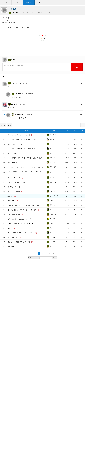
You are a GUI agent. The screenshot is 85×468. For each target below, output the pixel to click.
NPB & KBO (12, 246)
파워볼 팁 (12, 228)
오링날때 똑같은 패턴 (15, 214)
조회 (74, 131)
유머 (5, 2)
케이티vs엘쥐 (13, 201)
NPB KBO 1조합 (13, 153)
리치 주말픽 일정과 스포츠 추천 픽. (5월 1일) (23, 210)
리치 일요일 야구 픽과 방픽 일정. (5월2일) (22, 233)
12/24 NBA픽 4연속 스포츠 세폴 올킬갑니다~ (21, 219)
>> (64, 253)
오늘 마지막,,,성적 (14, 162)
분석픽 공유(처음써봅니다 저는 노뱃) (20, 135)
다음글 (9, 125)
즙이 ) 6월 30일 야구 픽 (16, 144)
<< (20, 253)
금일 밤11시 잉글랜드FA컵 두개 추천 (20, 242)
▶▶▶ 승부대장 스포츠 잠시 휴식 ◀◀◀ (20, 223)
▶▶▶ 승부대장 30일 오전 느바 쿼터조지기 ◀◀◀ (24, 205)
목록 (82, 125)
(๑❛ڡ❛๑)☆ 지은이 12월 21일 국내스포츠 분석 (21, 149)
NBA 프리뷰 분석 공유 (15, 178)
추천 (81, 131)
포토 (17, 2)
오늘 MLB (11, 196)
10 (57, 253)
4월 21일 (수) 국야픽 (15, 191)
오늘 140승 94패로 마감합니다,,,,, (18, 182)
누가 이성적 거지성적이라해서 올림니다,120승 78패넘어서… (26, 158)
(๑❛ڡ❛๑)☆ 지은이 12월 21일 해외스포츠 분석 (23, 140)
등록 (76, 67)
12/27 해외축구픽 (14, 237)
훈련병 (13, 60)
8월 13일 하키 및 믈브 (15, 187)
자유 (40, 2)
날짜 (67, 131)
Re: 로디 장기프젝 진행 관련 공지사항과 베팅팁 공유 (27, 167)
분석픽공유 (28, 2)
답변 (81, 84)
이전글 (3, 125)
